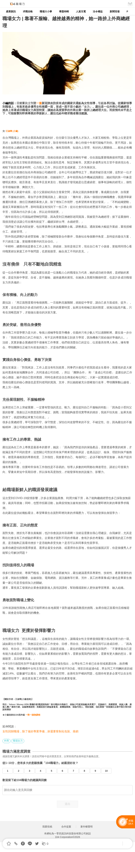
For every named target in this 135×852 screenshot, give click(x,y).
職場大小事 (46, 11)
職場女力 (18, 740)
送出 (67, 803)
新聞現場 (115, 11)
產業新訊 (11, 11)
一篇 (39, 103)
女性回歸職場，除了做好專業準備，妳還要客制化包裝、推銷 (40, 731)
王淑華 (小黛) (12, 131)
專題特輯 (64, 11)
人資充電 (81, 11)
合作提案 (66, 826)
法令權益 (98, 11)
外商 (6, 740)
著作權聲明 (86, 826)
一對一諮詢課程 (32, 715)
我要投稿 (47, 826)
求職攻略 (28, 11)
